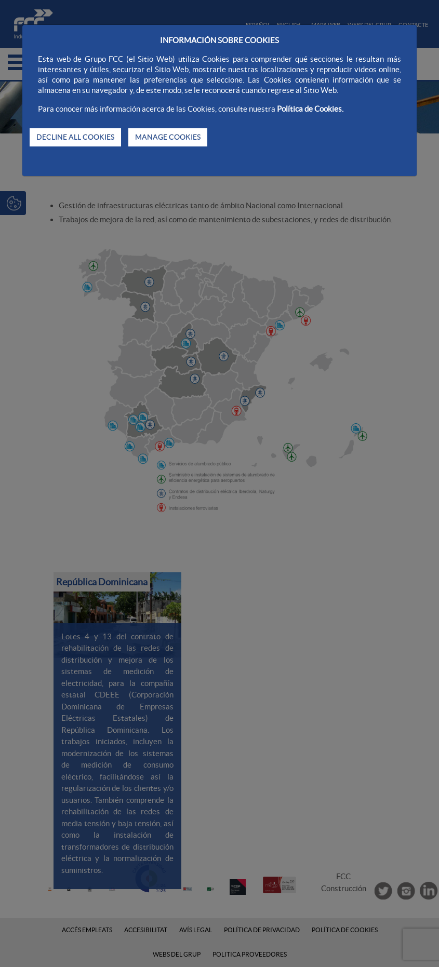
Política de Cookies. (310, 108)
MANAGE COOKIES (168, 137)
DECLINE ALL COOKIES (75, 137)
